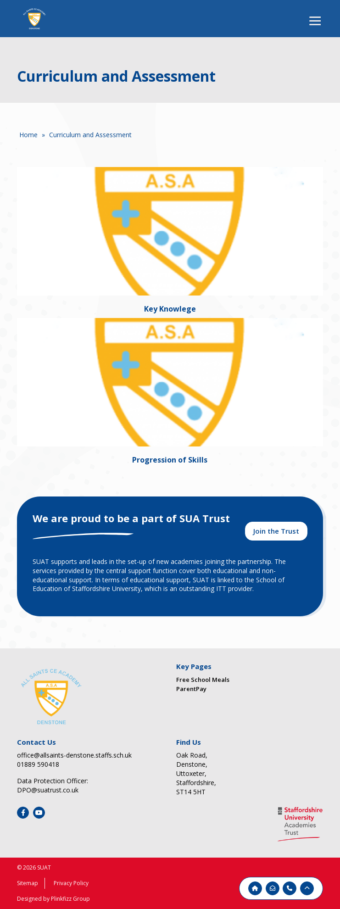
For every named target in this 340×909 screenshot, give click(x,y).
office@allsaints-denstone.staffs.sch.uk (74, 755)
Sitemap (27, 883)
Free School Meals (202, 679)
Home (28, 134)
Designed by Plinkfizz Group (53, 899)
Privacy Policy (71, 883)
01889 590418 (38, 764)
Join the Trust (276, 530)
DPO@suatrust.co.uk (47, 790)
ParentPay (191, 689)
